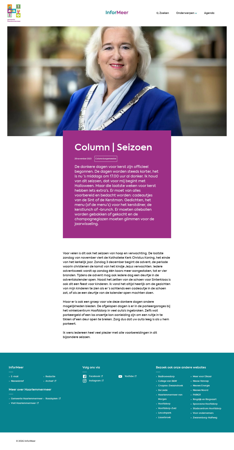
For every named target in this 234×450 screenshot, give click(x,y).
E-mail (14, 377)
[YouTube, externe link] (127, 376)
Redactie (50, 377)
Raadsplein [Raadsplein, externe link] (53, 399)
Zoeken (162, 13)
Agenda (209, 13)
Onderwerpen (186, 13)
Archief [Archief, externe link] (51, 381)
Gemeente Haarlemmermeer (27, 399)
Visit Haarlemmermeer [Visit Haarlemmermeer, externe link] (25, 403)
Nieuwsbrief (17, 381)
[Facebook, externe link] (92, 376)
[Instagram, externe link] (92, 381)
